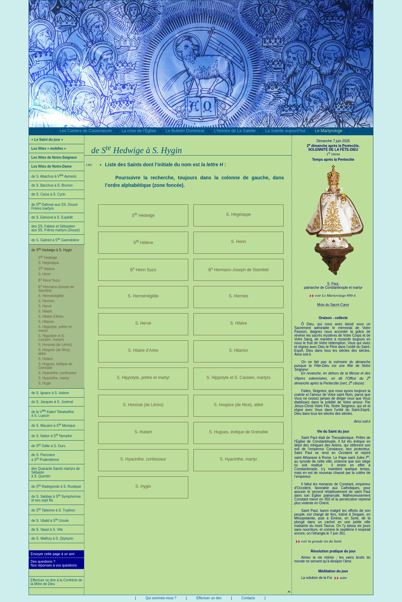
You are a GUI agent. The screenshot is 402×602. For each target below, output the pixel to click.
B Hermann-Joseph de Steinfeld (238, 269)
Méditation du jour (333, 571)
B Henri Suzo (49, 280)
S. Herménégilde (51, 296)
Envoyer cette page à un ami (52, 554)
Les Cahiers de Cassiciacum (86, 130)
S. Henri (44, 274)
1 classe (333, 154)
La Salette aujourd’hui (285, 130)
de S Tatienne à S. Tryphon (53, 510)
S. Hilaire (45, 311)
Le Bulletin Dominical (185, 130)
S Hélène (46, 269)
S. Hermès (46, 301)
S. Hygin (44, 383)
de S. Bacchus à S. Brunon (52, 185)
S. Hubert (45, 359)
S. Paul (332, 284)
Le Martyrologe (328, 130)
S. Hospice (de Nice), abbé (238, 404)
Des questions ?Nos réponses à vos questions (54, 563)
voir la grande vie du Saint (321, 541)
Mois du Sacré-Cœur (333, 305)
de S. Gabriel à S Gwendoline (55, 240)
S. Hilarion (46, 322)
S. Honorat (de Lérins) (55, 345)
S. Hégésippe (48, 263)
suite (343, 577)
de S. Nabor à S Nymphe (51, 436)
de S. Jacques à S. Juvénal (52, 402)
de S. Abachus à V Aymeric (54, 176)
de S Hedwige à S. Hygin (51, 250)
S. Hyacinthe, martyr (54, 378)
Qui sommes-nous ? (161, 598)
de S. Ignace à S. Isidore (50, 393)
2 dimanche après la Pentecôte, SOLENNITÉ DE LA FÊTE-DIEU (333, 147)
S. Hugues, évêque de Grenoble (238, 432)
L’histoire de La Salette (234, 130)
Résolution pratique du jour (333, 551)
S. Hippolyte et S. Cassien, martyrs (51, 337)
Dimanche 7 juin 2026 (333, 141)
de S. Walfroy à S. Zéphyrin (52, 538)
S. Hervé (45, 306)
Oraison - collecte (333, 318)
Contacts (248, 598)
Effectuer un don (208, 598)
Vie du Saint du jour (333, 431)
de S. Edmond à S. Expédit (52, 217)
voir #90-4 (335, 295)
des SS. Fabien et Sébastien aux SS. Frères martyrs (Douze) (55, 228)
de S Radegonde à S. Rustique (56, 486)
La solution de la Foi (317, 578)
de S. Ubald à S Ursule (50, 520)
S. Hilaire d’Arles (51, 316)
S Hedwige (47, 258)
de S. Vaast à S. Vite (47, 529)
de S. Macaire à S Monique (53, 425)
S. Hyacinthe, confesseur (57, 373)
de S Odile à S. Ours (48, 446)
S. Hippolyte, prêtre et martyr (143, 377)
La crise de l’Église (138, 130)
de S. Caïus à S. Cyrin (48, 194)
